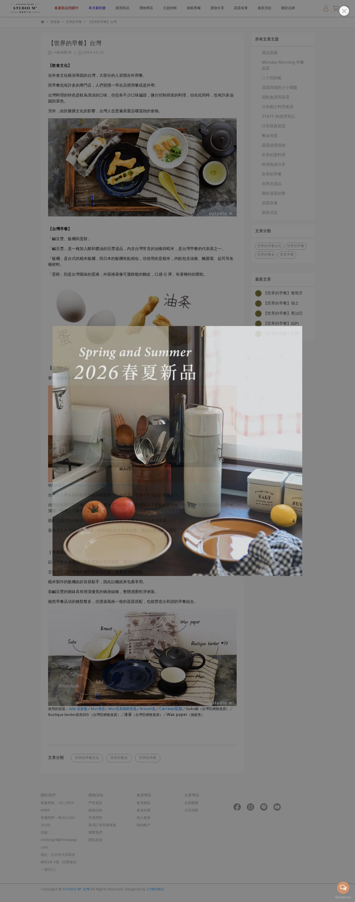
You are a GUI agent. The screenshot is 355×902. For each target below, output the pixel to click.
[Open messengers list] (343, 888)
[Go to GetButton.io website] (343, 897)
